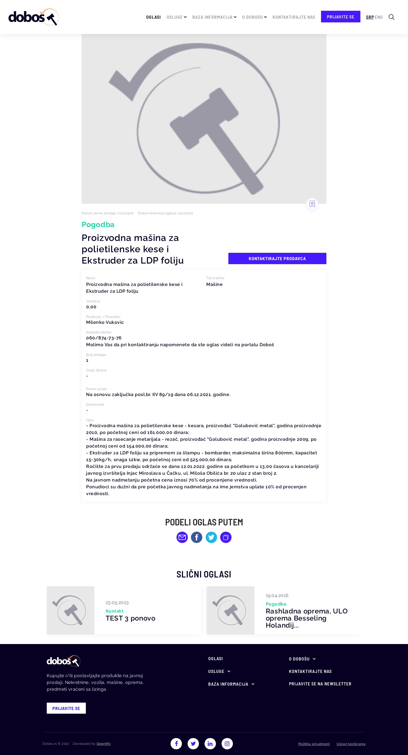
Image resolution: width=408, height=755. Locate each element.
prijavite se (340, 16)
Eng (379, 17)
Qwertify (104, 744)
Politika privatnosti (314, 744)
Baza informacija (212, 17)
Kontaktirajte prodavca (277, 258)
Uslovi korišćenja (351, 744)
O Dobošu (252, 17)
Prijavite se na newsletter (320, 683)
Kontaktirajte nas (294, 17)
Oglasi (153, 17)
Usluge (175, 17)
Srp (370, 17)
